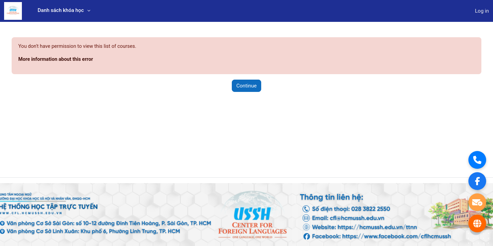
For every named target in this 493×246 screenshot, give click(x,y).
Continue (246, 86)
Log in (482, 11)
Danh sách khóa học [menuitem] (61, 10)
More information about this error (69, 60)
